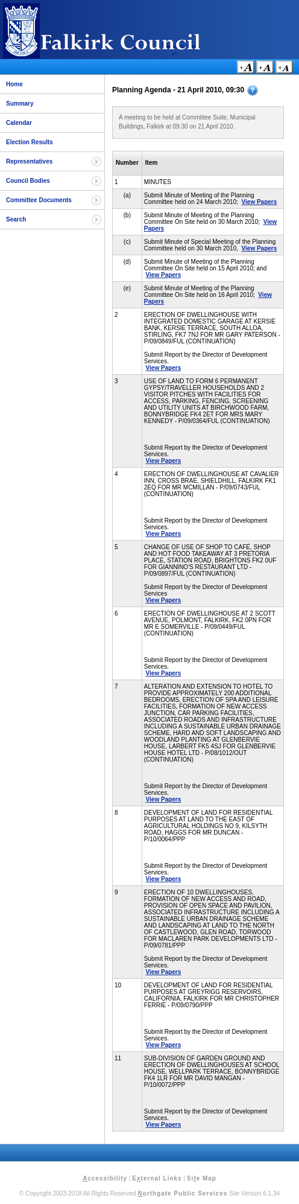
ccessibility (105, 1178)
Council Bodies (28, 180)
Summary (20, 103)
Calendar (19, 122)
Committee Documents (39, 200)
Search (16, 219)
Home (14, 84)
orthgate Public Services (182, 1193)
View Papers (259, 202)
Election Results (29, 142)
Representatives (29, 161)
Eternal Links (156, 1178)
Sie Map (201, 1178)
